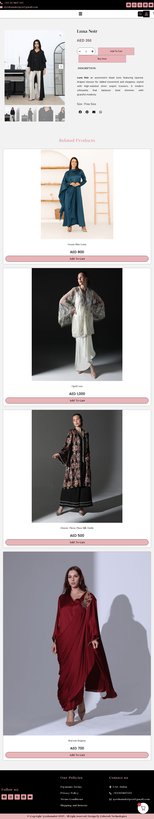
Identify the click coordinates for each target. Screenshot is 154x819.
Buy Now (93, 59)
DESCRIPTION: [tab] (87, 68)
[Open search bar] (140, 14)
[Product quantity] (86, 51)
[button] (80, 14)
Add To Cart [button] (77, 258)
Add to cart (113, 51)
